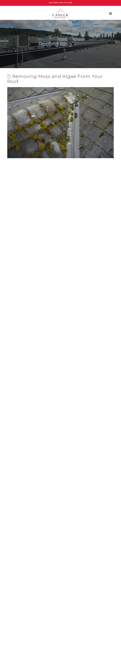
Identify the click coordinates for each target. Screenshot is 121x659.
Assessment (13, 479)
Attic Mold (12, 485)
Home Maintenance (18, 503)
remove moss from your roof (22, 188)
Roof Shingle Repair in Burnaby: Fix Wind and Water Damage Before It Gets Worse (51, 443)
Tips (9, 575)
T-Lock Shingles (15, 569)
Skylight (11, 563)
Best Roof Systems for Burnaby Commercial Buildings (36, 437)
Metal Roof (13, 509)
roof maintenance (44, 400)
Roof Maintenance (17, 527)
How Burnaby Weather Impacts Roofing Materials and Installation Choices (47, 449)
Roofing (11, 551)
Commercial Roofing (18, 497)
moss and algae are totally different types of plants (65, 212)
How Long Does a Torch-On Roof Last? (28, 455)
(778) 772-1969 (65, 3)
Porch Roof (13, 521)
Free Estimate (60, 628)
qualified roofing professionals (63, 361)
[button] (110, 14)
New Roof (12, 515)
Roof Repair (13, 539)
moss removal (25, 400)
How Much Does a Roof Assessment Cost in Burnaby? (36, 461)
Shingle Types (14, 557)
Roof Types (13, 545)
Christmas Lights (16, 491)
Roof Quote (13, 533)
